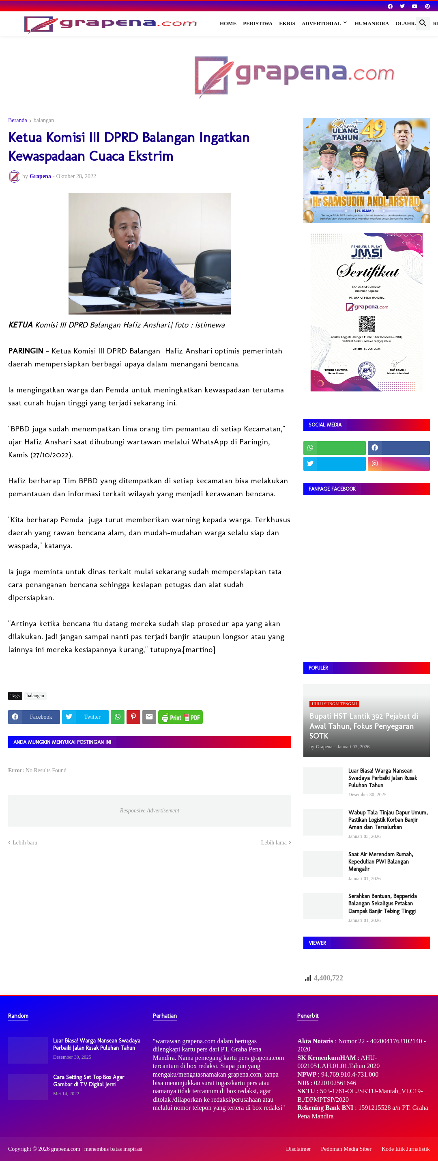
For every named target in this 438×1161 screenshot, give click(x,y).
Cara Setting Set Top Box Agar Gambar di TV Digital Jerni (88, 1081)
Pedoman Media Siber (346, 1149)
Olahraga (411, 23)
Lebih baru (25, 843)
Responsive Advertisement (149, 811)
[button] (423, 23)
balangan (44, 120)
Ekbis (287, 23)
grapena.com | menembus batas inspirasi (97, 1149)
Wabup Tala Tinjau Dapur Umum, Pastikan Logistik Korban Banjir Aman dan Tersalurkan (388, 820)
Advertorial (321, 23)
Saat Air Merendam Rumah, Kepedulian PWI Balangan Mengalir (380, 861)
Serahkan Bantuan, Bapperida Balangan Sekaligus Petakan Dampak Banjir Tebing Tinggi (382, 903)
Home (228, 23)
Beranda (17, 120)
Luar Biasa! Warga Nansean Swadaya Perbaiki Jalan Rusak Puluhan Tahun (382, 778)
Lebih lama (274, 843)
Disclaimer (298, 1149)
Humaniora (372, 23)
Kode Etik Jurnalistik (406, 1149)
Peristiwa (258, 23)
